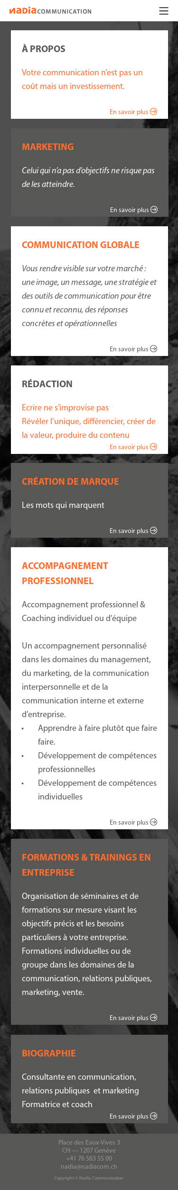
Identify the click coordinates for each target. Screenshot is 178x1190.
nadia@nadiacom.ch (89, 1167)
